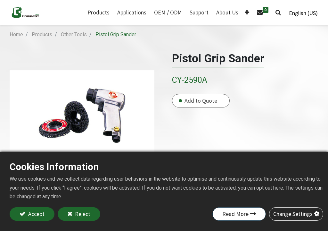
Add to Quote (200, 100)
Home (16, 34)
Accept (36, 214)
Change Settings (293, 214)
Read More (235, 214)
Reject (82, 214)
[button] (246, 12)
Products (42, 34)
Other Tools (74, 34)
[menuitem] (131, 12)
